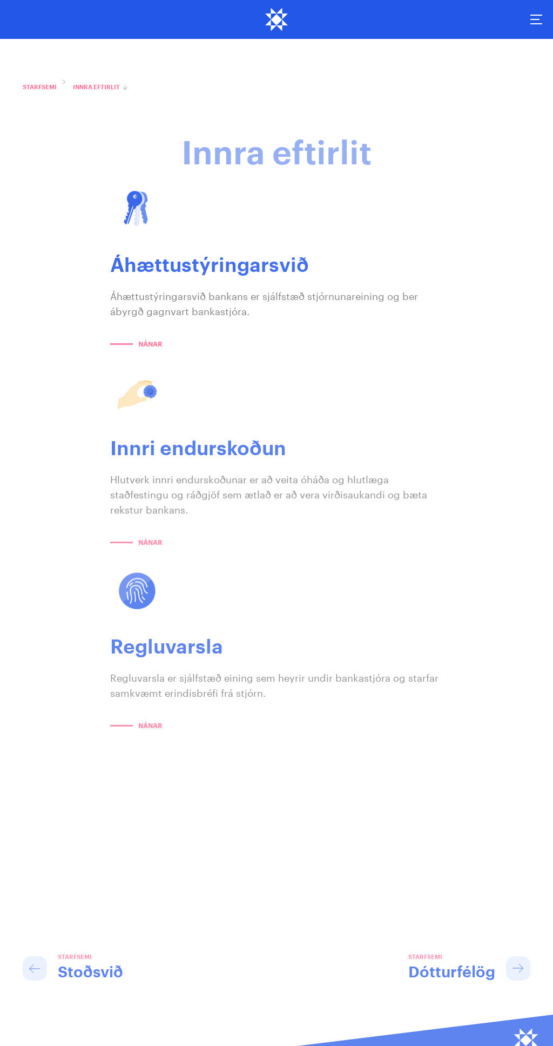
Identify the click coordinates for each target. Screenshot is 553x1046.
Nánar (150, 344)
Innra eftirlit (96, 87)
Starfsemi (40, 87)
